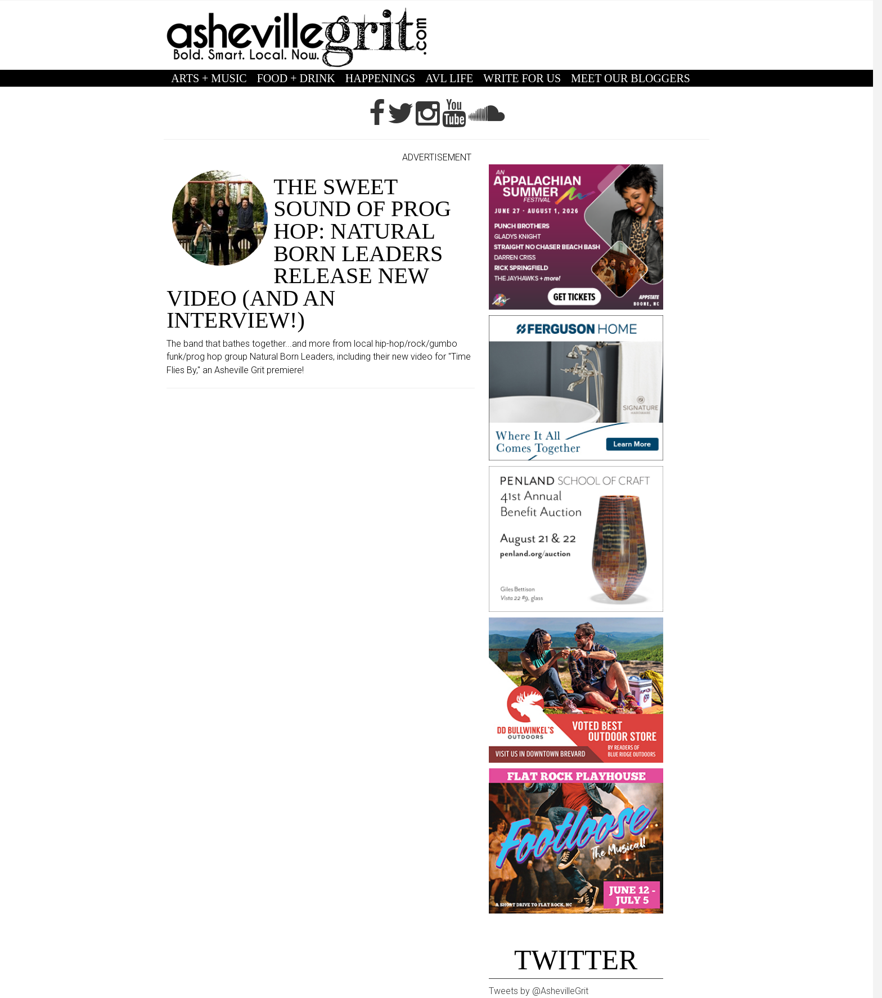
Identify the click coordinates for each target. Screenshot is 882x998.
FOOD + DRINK (296, 78)
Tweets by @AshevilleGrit (538, 991)
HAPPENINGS (380, 78)
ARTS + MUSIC (209, 78)
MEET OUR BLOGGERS (630, 78)
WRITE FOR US (522, 78)
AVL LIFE (449, 78)
